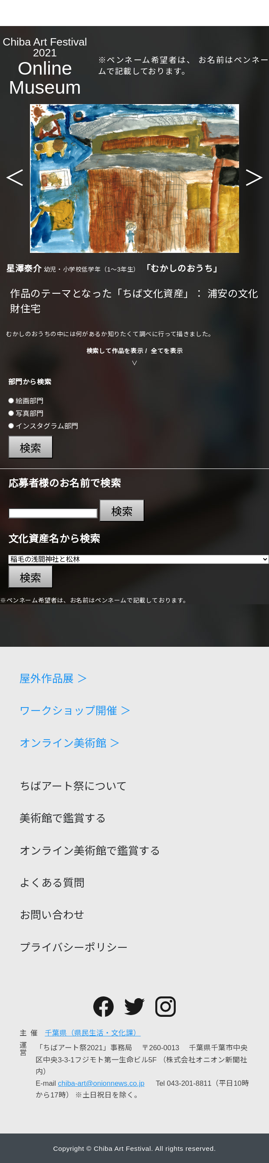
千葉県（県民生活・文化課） (93, 1033)
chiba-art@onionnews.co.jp (101, 1083)
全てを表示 (167, 350)
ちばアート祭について (73, 786)
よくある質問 (52, 883)
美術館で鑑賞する (63, 818)
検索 (30, 448)
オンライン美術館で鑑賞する (90, 851)
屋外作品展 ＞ (54, 679)
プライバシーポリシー (74, 948)
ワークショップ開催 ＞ (75, 711)
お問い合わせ (52, 915)
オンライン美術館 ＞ (70, 743)
